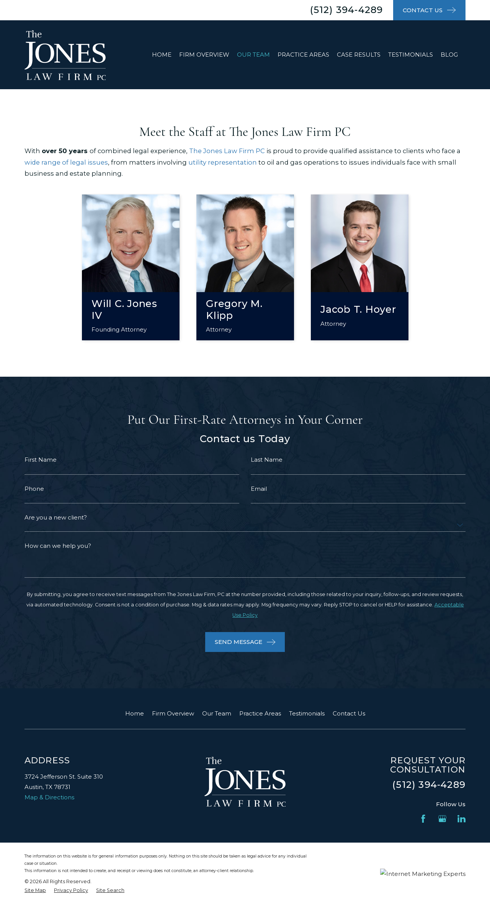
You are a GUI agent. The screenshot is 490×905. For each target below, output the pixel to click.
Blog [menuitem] (449, 54)
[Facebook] (423, 819)
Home (134, 713)
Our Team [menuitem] (253, 54)
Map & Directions (49, 797)
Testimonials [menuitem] (410, 54)
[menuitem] (35, 890)
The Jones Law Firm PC (227, 151)
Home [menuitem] (162, 54)
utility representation (222, 162)
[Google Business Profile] (442, 819)
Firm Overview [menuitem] (204, 54)
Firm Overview (173, 713)
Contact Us (349, 713)
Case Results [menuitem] (359, 54)
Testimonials (307, 713)
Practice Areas (260, 713)
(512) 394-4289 (346, 9)
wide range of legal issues (66, 162)
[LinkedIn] (461, 819)
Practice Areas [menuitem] (303, 54)
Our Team (216, 713)
